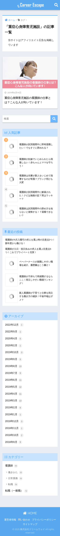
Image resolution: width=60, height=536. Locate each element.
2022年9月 (13, 332)
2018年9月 (13, 442)
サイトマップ (30, 524)
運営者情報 (10, 519)
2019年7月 (13, 373)
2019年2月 (13, 408)
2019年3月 (13, 401)
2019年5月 (13, 387)
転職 (13, 484)
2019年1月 (13, 415)
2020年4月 (13, 339)
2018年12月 (14, 421)
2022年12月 (14, 325)
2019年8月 (13, 366)
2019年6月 (13, 380)
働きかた (15, 472)
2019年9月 (13, 359)
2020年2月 (13, 346)
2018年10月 (14, 435)
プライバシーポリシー (44, 519)
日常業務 (15, 478)
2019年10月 (14, 352)
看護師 (11, 466)
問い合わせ (24, 519)
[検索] (54, 118)
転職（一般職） (16, 491)
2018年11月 (14, 428)
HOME (30, 513)
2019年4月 (13, 394)
